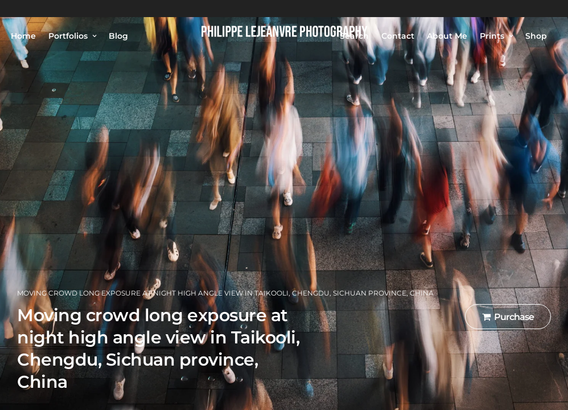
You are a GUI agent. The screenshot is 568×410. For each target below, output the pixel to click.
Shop (536, 36)
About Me (447, 36)
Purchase (508, 316)
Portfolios (68, 36)
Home (23, 36)
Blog (118, 36)
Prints (492, 36)
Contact (397, 36)
